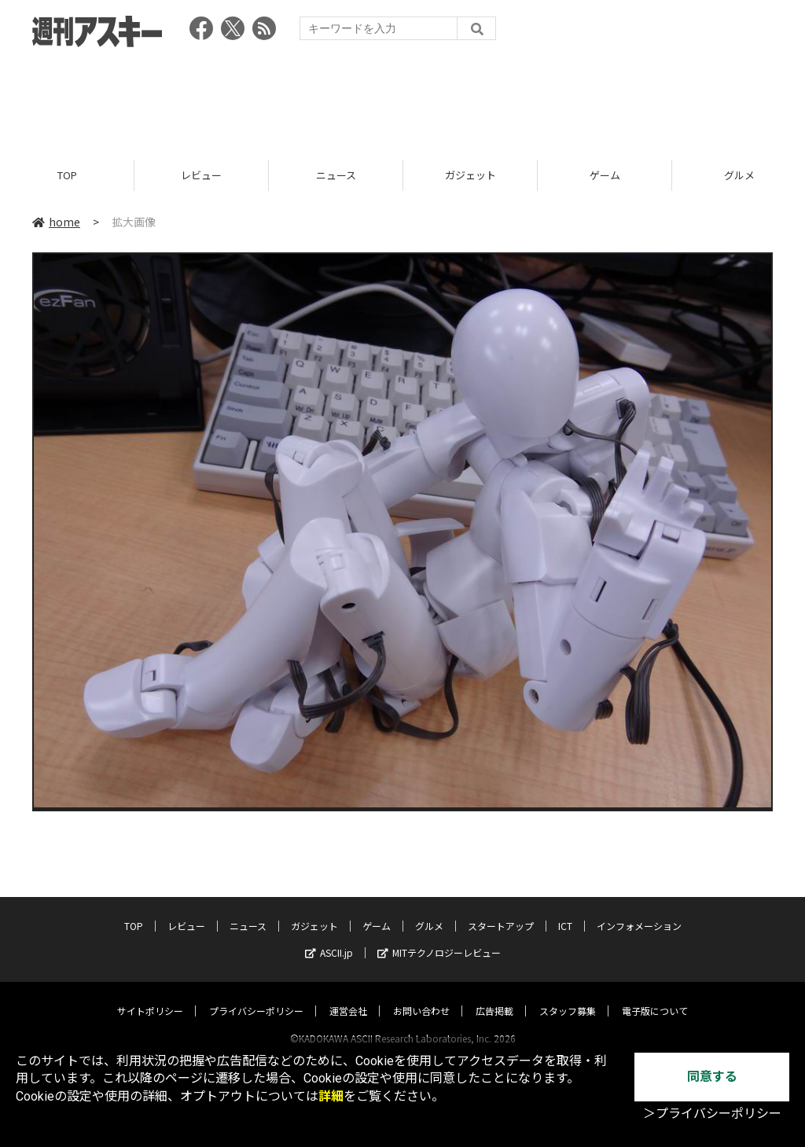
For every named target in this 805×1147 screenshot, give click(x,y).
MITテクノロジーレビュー (439, 937)
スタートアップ (501, 910)
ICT (565, 910)
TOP (67, 174)
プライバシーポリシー (256, 995)
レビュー (201, 174)
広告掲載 (494, 995)
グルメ (429, 910)
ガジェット (470, 174)
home (56, 222)
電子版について (655, 995)
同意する (712, 1076)
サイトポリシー (150, 995)
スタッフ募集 (567, 995)
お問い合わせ (421, 995)
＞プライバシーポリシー (712, 1113)
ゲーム (605, 174)
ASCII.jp (329, 937)
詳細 (331, 1096)
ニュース (336, 174)
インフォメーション (639, 910)
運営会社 (348, 995)
